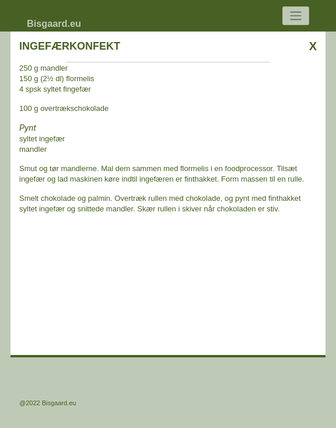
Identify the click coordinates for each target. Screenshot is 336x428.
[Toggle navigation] (295, 16)
